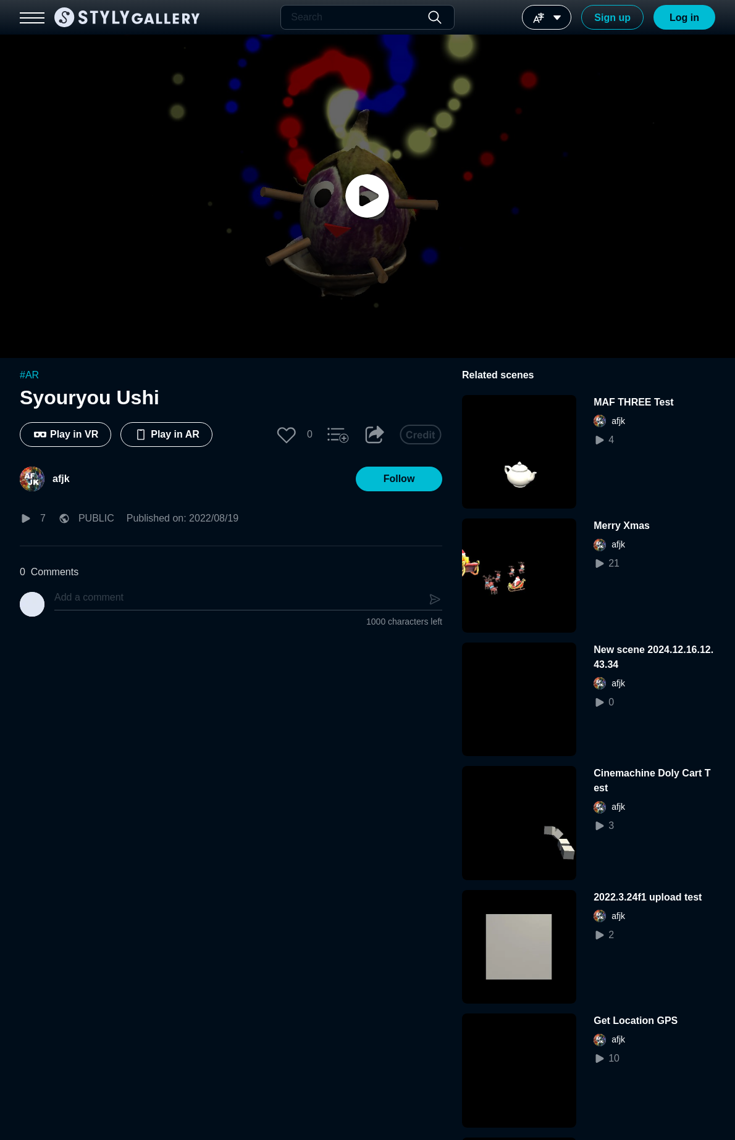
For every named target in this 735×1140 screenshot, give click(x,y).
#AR (29, 375)
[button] (286, 434)
